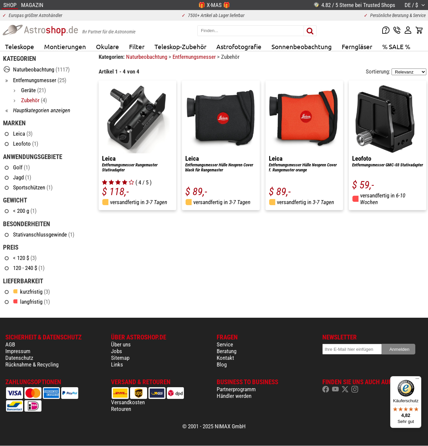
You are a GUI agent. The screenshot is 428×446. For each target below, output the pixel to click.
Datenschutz (19, 357)
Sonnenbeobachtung (302, 46)
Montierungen (65, 46)
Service (225, 344)
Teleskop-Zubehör (180, 46)
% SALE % (396, 46)
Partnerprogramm (236, 389)
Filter (136, 46)
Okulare (107, 46)
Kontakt (225, 357)
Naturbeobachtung (147, 56)
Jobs (116, 351)
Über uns (121, 344)
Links (117, 364)
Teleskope (19, 46)
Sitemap (120, 357)
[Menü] (417, 380)
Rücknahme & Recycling (32, 364)
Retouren (121, 409)
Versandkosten (128, 402)
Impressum (17, 351)
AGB (10, 344)
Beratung (226, 351)
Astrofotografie (238, 46)
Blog (222, 364)
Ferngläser (357, 46)
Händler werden (234, 396)
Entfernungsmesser (195, 56)
